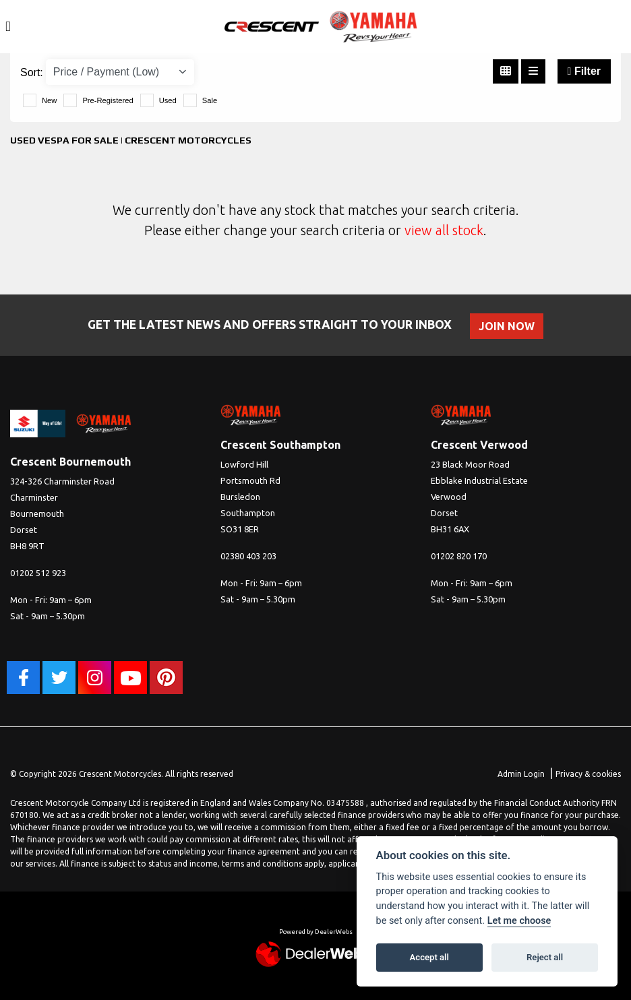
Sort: (31, 72)
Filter (584, 71)
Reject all (545, 957)
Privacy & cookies (588, 774)
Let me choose (519, 921)
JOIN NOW (507, 326)
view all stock (443, 230)
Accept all (429, 957)
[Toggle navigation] (8, 27)
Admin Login (521, 774)
